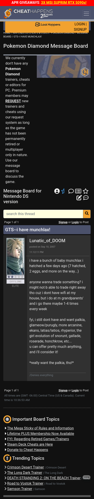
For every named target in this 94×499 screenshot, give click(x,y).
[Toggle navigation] (86, 14)
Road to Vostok (55, 483)
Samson (40, 489)
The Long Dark (53, 473)
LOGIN (79, 24)
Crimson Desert (56, 467)
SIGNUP (80, 29)
